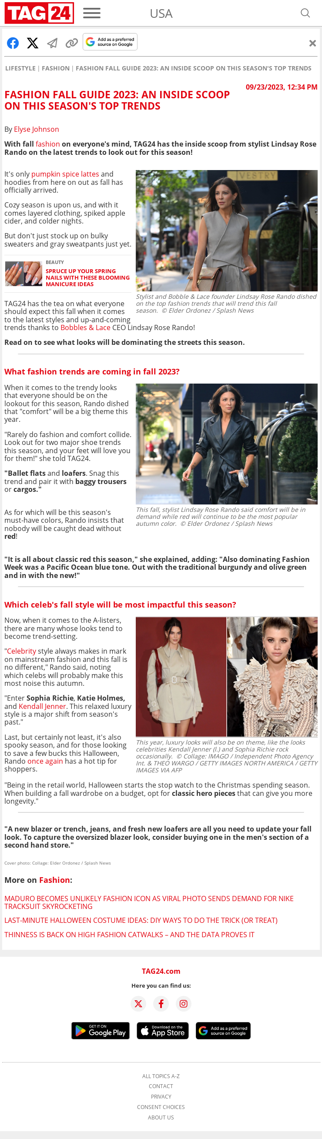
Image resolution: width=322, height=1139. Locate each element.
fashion (48, 144)
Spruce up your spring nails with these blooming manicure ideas (88, 278)
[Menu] (91, 13)
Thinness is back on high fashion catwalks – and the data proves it (129, 934)
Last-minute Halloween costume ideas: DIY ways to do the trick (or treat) (141, 920)
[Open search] (305, 13)
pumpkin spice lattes (65, 174)
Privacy (161, 1097)
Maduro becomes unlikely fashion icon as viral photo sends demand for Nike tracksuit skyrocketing (149, 902)
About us (161, 1118)
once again (45, 761)
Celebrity (21, 651)
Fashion (56, 68)
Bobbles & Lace (85, 327)
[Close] (313, 43)
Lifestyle (20, 68)
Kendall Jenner (42, 706)
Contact (161, 1086)
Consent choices (161, 1107)
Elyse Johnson (36, 129)
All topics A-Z (161, 1076)
